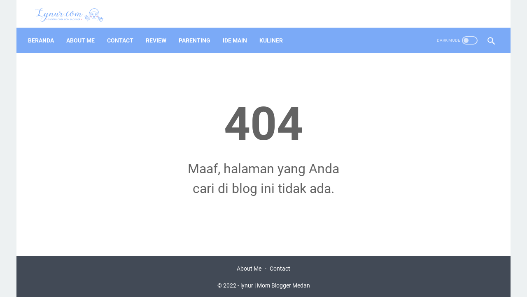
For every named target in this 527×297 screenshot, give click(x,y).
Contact (123, 32)
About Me (84, 32)
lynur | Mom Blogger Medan (275, 284)
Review (159, 32)
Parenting (198, 32)
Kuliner (274, 32)
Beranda (44, 32)
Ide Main (238, 32)
